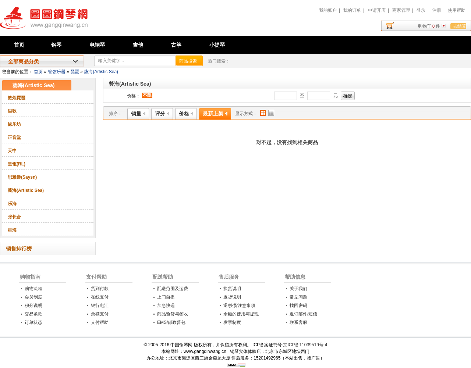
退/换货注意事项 (239, 305)
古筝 (176, 45)
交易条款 (33, 314)
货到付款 (100, 288)
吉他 (138, 45)
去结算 (459, 26)
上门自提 (166, 297)
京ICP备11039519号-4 (305, 344)
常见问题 (298, 297)
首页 (19, 45)
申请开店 (377, 10)
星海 (12, 230)
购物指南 (30, 277)
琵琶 (74, 71)
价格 (186, 114)
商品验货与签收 (172, 314)
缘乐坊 (14, 124)
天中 (12, 150)
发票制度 (232, 322)
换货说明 (232, 288)
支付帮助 (96, 277)
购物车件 (429, 26)
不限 (147, 95)
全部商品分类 (23, 61)
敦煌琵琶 (16, 97)
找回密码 (298, 305)
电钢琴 (97, 45)
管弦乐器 (56, 71)
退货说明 (232, 297)
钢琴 (56, 45)
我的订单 (352, 10)
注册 (436, 10)
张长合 (14, 216)
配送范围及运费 (172, 288)
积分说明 (33, 305)
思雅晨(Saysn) (22, 177)
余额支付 (100, 314)
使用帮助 (456, 10)
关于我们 (298, 288)
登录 (421, 10)
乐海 (12, 203)
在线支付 (100, 297)
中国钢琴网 (83, 22)
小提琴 (217, 45)
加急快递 (166, 305)
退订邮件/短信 (303, 314)
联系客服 (298, 322)
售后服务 (229, 277)
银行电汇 (100, 305)
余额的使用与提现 (241, 314)
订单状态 (33, 322)
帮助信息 (295, 277)
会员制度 (33, 297)
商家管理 (401, 10)
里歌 (12, 111)
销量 (138, 114)
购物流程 (33, 288)
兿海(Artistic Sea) (101, 71)
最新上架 (215, 114)
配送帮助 (162, 277)
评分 (162, 114)
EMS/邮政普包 (171, 322)
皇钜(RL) (16, 164)
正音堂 (14, 137)
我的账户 (328, 10)
